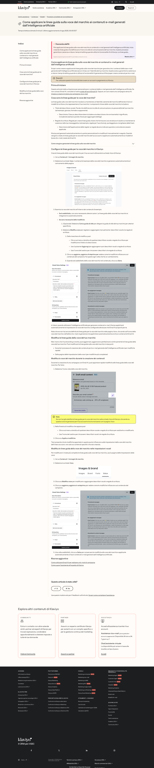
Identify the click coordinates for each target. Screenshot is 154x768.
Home (19, 1)
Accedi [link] (103, 654)
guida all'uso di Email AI (88, 92)
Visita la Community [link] (27, 654)
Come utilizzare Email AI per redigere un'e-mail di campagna (73, 562)
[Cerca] (126, 2)
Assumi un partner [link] (67, 654)
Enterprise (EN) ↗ (41, 1)
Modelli (42, 17)
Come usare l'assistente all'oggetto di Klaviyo (67, 565)
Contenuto (34, 17)
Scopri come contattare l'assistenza (101, 595)
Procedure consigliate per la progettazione (60, 17)
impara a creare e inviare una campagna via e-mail (69, 94)
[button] (93, 186)
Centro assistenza (29, 1)
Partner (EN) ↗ (52, 1)
